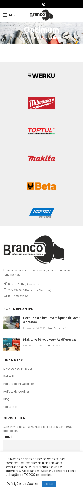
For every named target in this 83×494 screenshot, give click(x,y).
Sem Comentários (58, 328)
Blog (6, 399)
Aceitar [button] (48, 484)
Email (8, 436)
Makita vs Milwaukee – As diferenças (49, 339)
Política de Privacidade (18, 384)
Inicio (25, 38)
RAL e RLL (9, 376)
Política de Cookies (16, 391)
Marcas (39, 38)
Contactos (10, 406)
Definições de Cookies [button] (23, 484)
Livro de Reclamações (17, 368)
